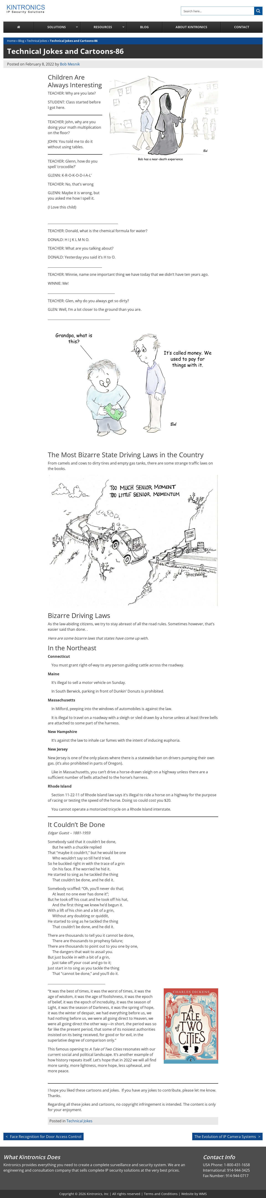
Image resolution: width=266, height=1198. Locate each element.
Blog (21, 41)
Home (11, 41)
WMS (203, 1194)
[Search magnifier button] (258, 11)
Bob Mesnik (70, 64)
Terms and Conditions (161, 1194)
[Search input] (218, 11)
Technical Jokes (37, 41)
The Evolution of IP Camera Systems (225, 1136)
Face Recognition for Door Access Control (45, 1136)
